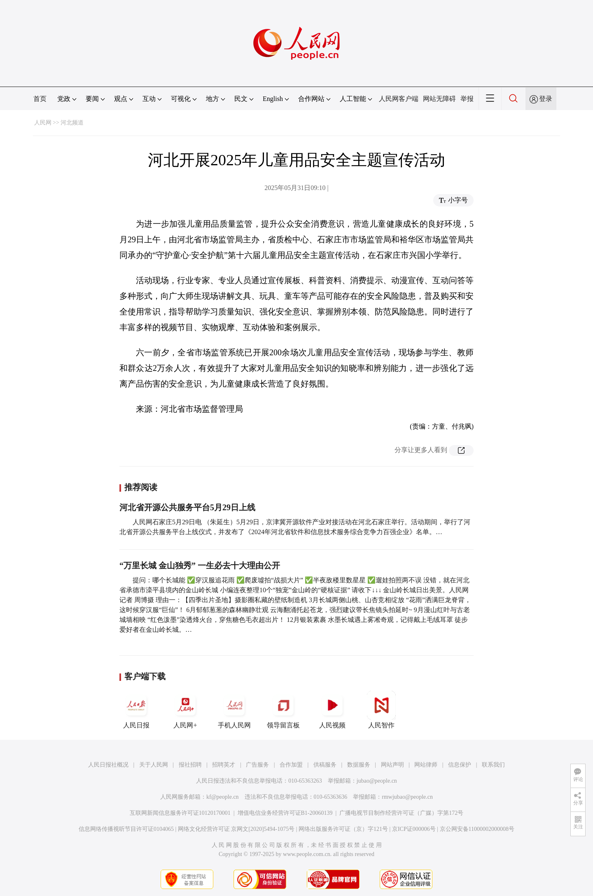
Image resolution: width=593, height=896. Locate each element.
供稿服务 (324, 765)
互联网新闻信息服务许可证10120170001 (180, 813)
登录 (545, 98)
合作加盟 (291, 765)
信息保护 (459, 765)
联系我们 (493, 765)
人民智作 (381, 710)
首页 (40, 98)
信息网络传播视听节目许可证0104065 (126, 829)
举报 (467, 98)
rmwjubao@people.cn (407, 797)
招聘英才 (223, 765)
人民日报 (136, 710)
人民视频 (332, 710)
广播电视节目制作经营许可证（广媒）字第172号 (401, 813)
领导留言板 (283, 710)
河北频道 (72, 123)
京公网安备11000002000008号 (477, 829)
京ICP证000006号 (414, 829)
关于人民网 (153, 765)
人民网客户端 (398, 98)
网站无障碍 (439, 98)
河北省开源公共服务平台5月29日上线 (187, 507)
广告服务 (257, 765)
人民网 (42, 123)
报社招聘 (190, 765)
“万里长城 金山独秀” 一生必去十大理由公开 (199, 565)
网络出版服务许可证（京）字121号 (343, 829)
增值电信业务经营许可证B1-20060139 (285, 813)
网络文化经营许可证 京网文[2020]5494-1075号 (236, 829)
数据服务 (358, 765)
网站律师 (425, 765)
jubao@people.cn (377, 781)
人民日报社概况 (108, 765)
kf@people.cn (222, 797)
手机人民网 (234, 710)
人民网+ (185, 710)
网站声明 (392, 765)
